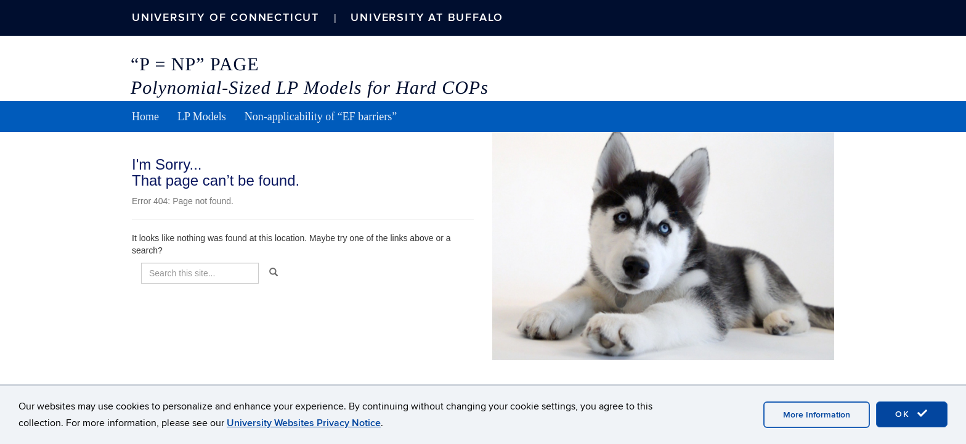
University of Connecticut (225, 17)
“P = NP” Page (195, 64)
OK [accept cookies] (911, 413)
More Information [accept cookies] (816, 414)
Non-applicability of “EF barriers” (321, 116)
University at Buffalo (427, 17)
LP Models (201, 116)
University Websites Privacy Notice (304, 423)
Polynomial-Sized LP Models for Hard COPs (310, 88)
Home (145, 116)
